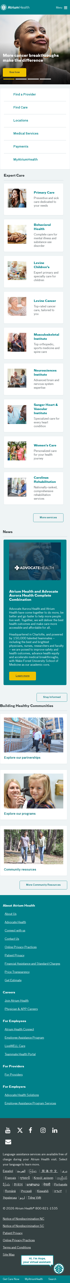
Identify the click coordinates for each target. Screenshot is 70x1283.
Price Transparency (17, 972)
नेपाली (46, 1184)
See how (14, 72)
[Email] (8, 1142)
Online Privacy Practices (21, 947)
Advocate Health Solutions (22, 1095)
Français (10, 1178)
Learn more (22, 676)
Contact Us (12, 939)
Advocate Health (15, 922)
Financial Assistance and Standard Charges (32, 963)
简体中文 (49, 1171)
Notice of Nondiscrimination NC (23, 1219)
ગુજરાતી (25, 1178)
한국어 (18, 1184)
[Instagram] (43, 1131)
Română (10, 1191)
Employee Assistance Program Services (30, 1103)
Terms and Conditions (17, 1247)
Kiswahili (43, 1191)
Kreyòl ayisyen (43, 1178)
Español (8, 1171)
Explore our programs (20, 813)
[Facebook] (31, 1131)
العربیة (21, 1171)
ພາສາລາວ (33, 1184)
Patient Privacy (14, 955)
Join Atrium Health (17, 1000)
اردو (22, 1197)
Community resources (20, 869)
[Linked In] (55, 1131)
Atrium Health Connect (19, 1029)
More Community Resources (43, 885)
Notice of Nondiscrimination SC (23, 1226)
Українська (10, 1197)
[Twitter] (20, 1131)
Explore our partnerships (22, 757)
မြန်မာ (33, 1171)
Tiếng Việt (34, 1197)
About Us (10, 914)
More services (48, 517)
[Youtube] (8, 1131)
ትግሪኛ (58, 1191)
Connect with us (15, 930)
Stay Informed (52, 697)
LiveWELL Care (15, 1046)
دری (64, 1171)
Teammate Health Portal (20, 1054)
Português (60, 1184)
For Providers (14, 1074)
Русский (26, 1191)
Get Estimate (13, 980)
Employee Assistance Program (24, 1037)
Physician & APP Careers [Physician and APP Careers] (21, 1009)
